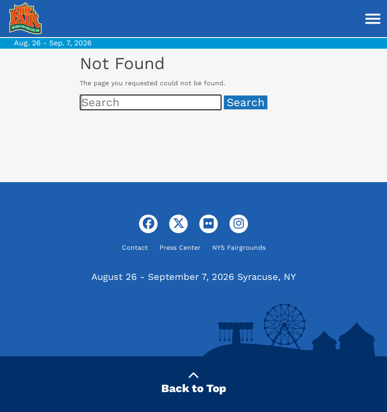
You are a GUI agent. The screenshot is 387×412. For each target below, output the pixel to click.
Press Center (180, 247)
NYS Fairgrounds (239, 247)
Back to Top (193, 382)
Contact (135, 247)
